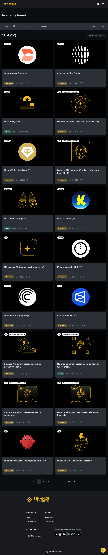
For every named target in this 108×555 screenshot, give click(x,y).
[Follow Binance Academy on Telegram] (35, 530)
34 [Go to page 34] (69, 481)
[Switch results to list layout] (17, 26)
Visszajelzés (49, 522)
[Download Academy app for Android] (74, 534)
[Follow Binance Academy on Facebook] (27, 530)
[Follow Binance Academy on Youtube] (38, 529)
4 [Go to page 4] (53, 481)
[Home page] (9, 4)
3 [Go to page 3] (48, 481)
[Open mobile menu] (103, 4)
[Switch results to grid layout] (14, 26)
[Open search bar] (97, 4)
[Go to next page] (74, 481)
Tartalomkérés (50, 518)
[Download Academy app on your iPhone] (61, 534)
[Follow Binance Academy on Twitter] (31, 529)
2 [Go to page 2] (43, 481)
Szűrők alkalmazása (28, 26)
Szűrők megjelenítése (96, 26)
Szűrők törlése (43, 26)
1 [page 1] (38, 481)
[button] (103, 4)
